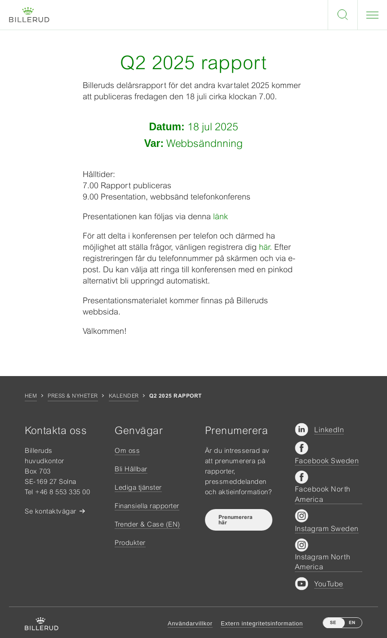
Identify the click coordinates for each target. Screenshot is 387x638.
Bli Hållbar (131, 469)
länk (220, 216)
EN (352, 622)
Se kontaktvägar (50, 511)
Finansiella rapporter (147, 506)
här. (266, 247)
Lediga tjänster (138, 487)
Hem (31, 396)
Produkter (130, 542)
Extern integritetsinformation (262, 623)
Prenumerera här (235, 520)
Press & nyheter (73, 396)
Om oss (127, 450)
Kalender (124, 396)
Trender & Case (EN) (147, 524)
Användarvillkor (190, 623)
